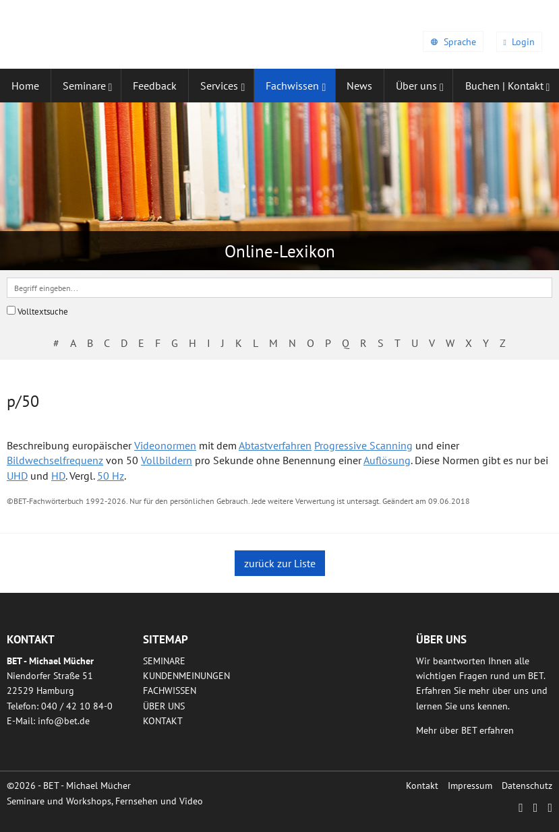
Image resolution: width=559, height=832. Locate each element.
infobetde (64, 721)
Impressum (470, 785)
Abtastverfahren (275, 445)
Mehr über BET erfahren (465, 730)
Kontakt (163, 721)
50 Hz (110, 475)
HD (58, 475)
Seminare (164, 661)
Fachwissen (169, 690)
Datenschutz (527, 785)
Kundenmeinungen (186, 676)
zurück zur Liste (280, 563)
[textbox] (279, 288)
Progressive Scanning (363, 445)
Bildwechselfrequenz (55, 460)
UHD (17, 475)
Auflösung (387, 460)
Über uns (164, 706)
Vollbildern (166, 460)
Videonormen (165, 445)
